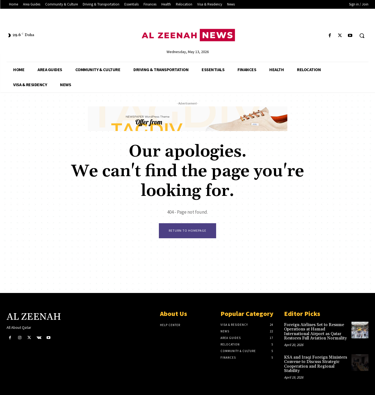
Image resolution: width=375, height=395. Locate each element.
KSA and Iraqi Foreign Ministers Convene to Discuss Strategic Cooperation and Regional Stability (315, 364)
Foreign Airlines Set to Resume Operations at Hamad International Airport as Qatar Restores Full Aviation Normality (315, 331)
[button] (361, 35)
